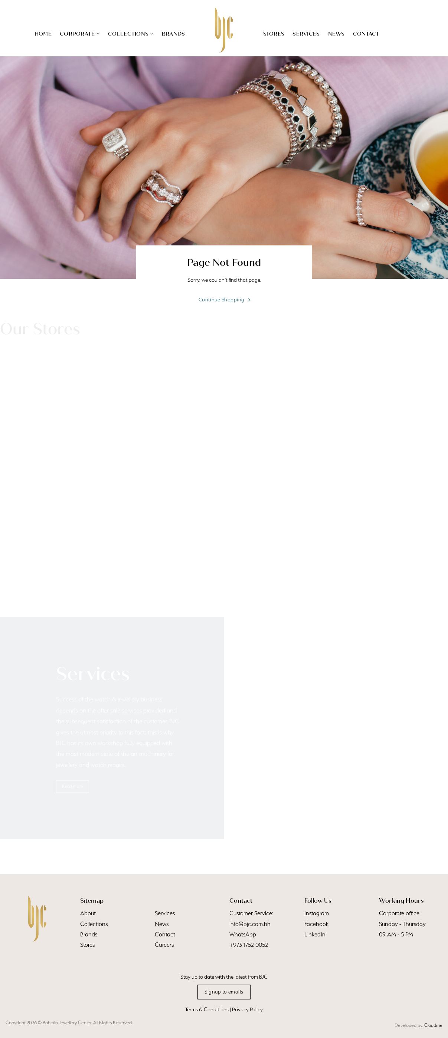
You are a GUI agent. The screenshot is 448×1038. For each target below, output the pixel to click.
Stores (274, 33)
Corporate (80, 33)
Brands (173, 33)
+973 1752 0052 (248, 944)
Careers (164, 944)
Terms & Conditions (207, 1009)
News (336, 33)
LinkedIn (315, 934)
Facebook (316, 924)
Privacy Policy (247, 1009)
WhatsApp (242, 934)
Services (306, 33)
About (88, 913)
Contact (366, 33)
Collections (131, 33)
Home (43, 33)
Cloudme (433, 1025)
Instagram (316, 913)
